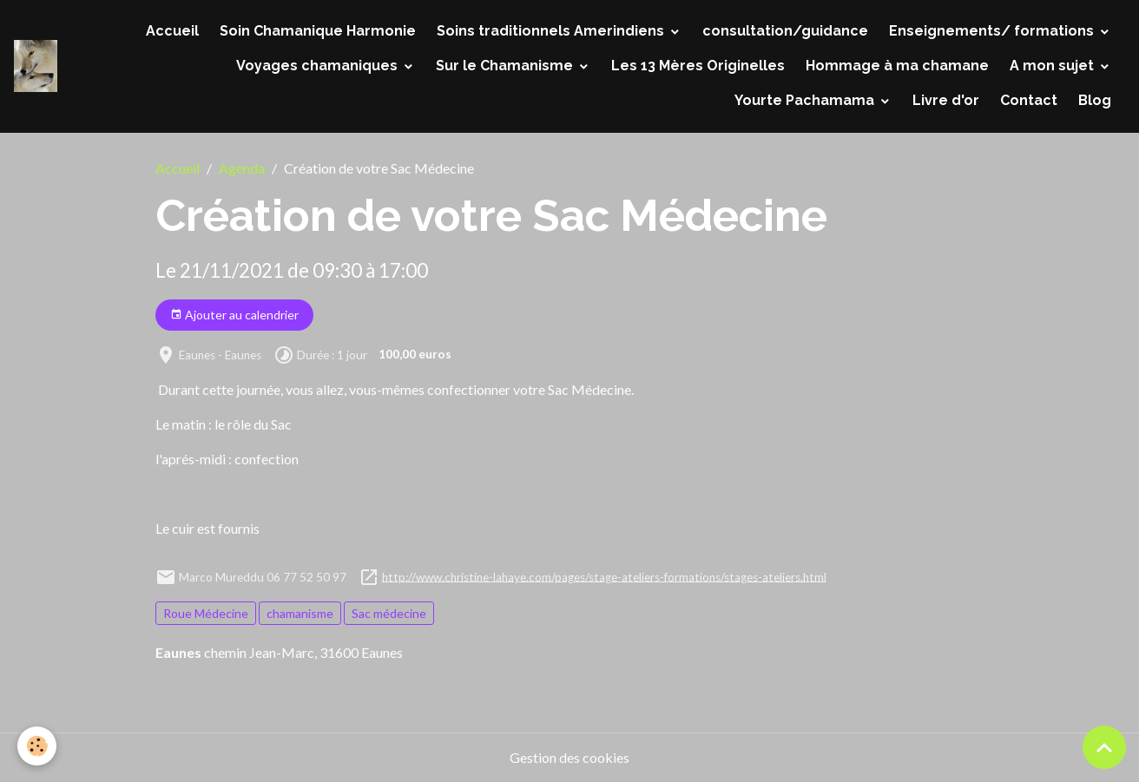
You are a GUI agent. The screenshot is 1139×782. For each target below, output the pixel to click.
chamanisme (300, 613)
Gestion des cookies (569, 757)
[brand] (35, 66)
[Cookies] (36, 746)
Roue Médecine (205, 613)
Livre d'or (945, 100)
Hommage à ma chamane (897, 65)
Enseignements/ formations (993, 31)
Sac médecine (389, 613)
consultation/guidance (785, 31)
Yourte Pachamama (806, 100)
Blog (1094, 100)
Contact (1028, 100)
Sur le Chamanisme (506, 65)
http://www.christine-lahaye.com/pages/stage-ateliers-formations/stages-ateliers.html (604, 576)
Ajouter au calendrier (234, 315)
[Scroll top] (1104, 747)
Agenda (242, 168)
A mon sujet (1053, 65)
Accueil (172, 31)
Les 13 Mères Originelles (698, 65)
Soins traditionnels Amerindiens (552, 31)
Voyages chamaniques (318, 65)
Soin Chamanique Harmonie (318, 31)
